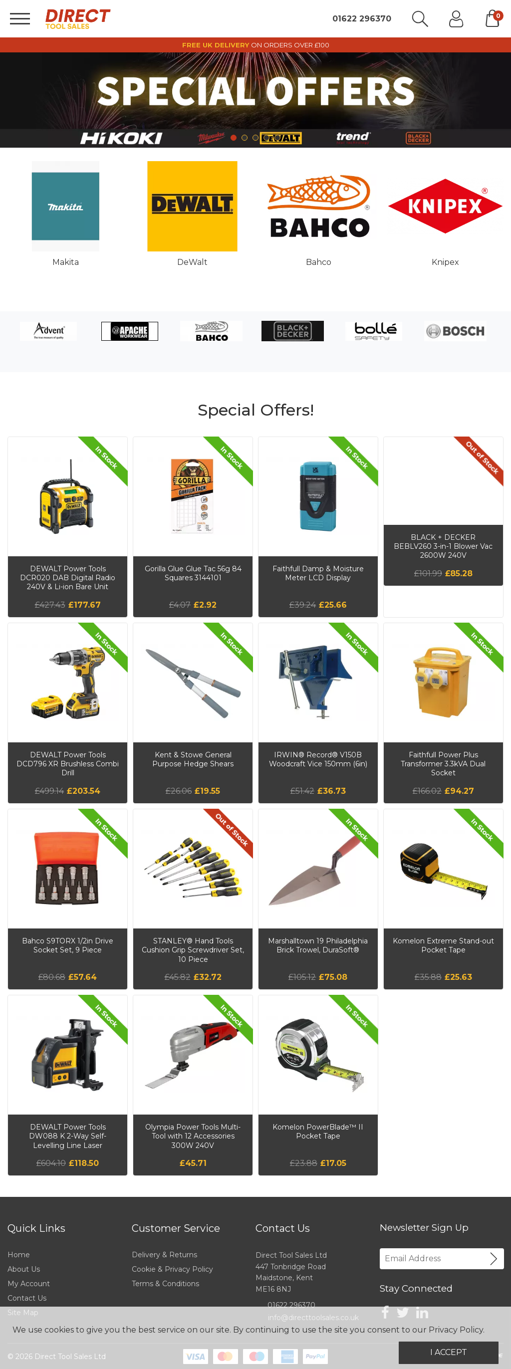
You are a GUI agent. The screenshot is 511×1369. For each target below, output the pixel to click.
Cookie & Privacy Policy (172, 1269)
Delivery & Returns (164, 1254)
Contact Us (26, 1298)
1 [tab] (234, 138)
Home (18, 1254)
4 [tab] (266, 138)
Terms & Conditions (165, 1283)
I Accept (448, 1352)
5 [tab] (277, 138)
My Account (28, 1283)
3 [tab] (255, 138)
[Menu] (20, 18)
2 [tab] (245, 138)
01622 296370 (361, 19)
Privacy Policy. (457, 1330)
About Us (23, 1269)
